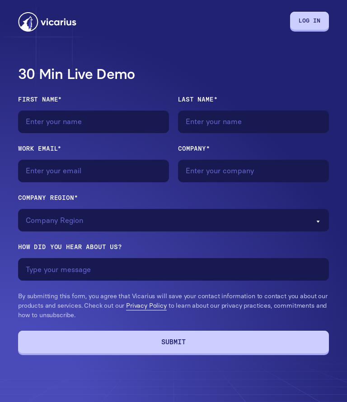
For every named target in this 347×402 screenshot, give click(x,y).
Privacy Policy (146, 306)
